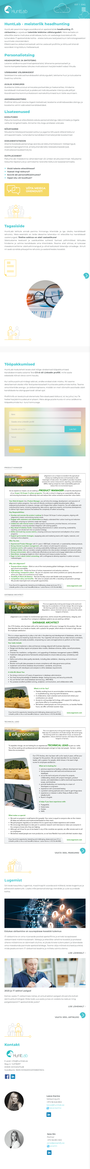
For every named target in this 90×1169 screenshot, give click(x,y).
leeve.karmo (54, 1108)
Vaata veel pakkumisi (67, 853)
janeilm (52, 1146)
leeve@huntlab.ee (55, 1105)
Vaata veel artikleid (67, 1017)
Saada (17, 449)
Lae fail (72, 429)
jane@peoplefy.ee (55, 1143)
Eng (83, 4)
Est (76, 4)
